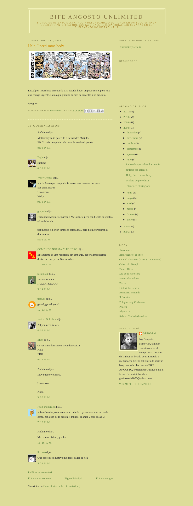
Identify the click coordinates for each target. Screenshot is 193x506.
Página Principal (73, 478)
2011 (127, 111)
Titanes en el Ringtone (138, 185)
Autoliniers (125, 250)
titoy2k (41, 298)
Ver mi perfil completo (135, 384)
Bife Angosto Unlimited (96, 17)
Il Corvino (125, 297)
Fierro (122, 283)
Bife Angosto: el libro (131, 254)
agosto (130, 154)
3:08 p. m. (44, 397)
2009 (127, 122)
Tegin (41, 157)
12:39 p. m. (45, 264)
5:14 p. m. (44, 289)
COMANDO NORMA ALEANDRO (57, 249)
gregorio (42, 211)
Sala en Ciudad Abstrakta (133, 316)
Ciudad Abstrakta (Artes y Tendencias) (140, 259)
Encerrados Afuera (129, 278)
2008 (127, 127)
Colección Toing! (128, 264)
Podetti (123, 306)
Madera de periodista (137, 180)
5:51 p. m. (44, 463)
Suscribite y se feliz (130, 46)
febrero (131, 214)
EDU (40, 339)
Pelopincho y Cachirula (132, 302)
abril (129, 203)
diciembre (132, 132)
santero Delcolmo (47, 319)
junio (130, 192)
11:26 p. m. (45, 442)
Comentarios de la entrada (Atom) (61, 486)
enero (130, 219)
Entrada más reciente (39, 478)
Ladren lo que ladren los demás (143, 164)
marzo (130, 208)
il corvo (42, 452)
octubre (131, 143)
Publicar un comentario (40, 472)
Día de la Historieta (129, 273)
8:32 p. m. (44, 168)
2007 (127, 226)
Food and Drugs (46, 406)
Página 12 (124, 311)
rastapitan (43, 273)
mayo (130, 197)
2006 (127, 231)
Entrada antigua (104, 478)
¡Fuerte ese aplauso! (137, 169)
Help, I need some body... (140, 175)
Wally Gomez (45, 177)
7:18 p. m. (44, 422)
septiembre (133, 148)
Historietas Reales (129, 287)
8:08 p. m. (44, 147)
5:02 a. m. (45, 239)
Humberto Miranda (129, 292)
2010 (127, 116)
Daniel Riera (126, 269)
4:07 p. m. (44, 330)
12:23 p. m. (45, 309)
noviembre (133, 137)
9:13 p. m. (44, 201)
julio (129, 159)
